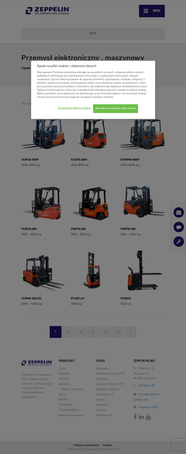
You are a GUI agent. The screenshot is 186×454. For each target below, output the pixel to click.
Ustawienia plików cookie (74, 108)
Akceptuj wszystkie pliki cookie (115, 109)
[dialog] (93, 90)
